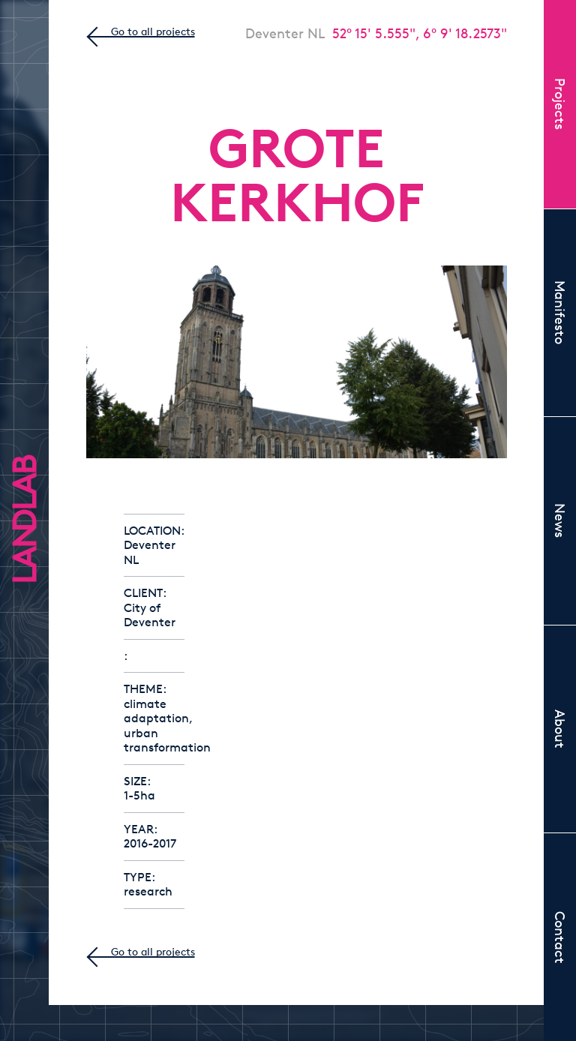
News (560, 520)
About (560, 729)
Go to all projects (153, 31)
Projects (560, 104)
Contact (560, 937)
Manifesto (560, 312)
